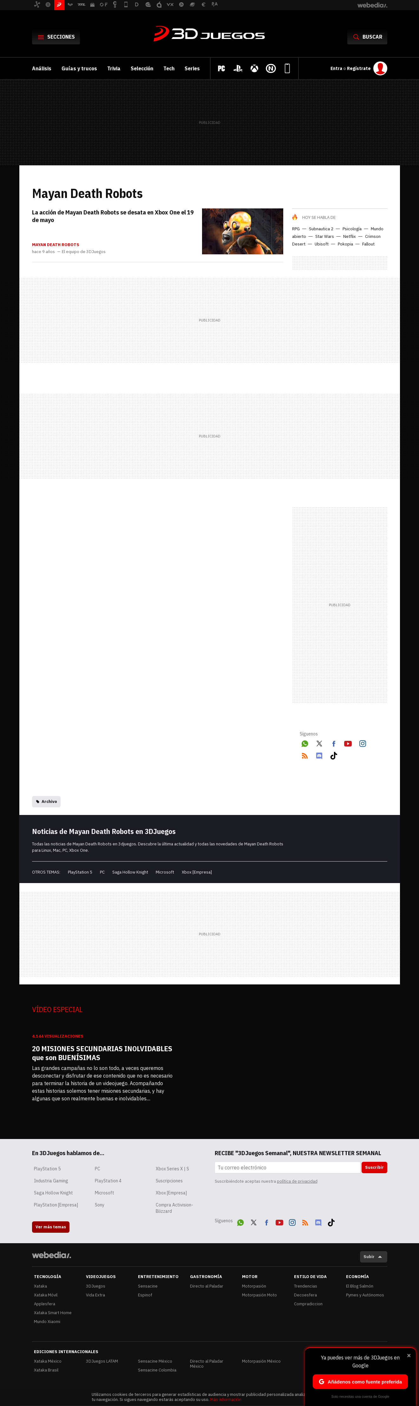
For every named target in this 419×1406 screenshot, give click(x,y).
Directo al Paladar (206, 1286)
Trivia (114, 68)
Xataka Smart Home (53, 1312)
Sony (99, 1205)
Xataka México (48, 1361)
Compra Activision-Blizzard (174, 1208)
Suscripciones (169, 1181)
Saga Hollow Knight (130, 872)
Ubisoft (322, 244)
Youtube (348, 743)
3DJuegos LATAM (102, 1361)
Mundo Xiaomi (47, 1321)
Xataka (40, 1286)
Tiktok (334, 755)
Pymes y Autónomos (365, 1295)
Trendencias (305, 1286)
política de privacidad (297, 1181)
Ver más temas (51, 1227)
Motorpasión (254, 1286)
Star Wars (324, 236)
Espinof (145, 1295)
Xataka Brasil (46, 1370)
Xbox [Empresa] (197, 872)
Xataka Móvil (45, 1295)
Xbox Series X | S (172, 1169)
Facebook (334, 743)
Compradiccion (308, 1304)
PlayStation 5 (80, 872)
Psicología (352, 229)
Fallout (368, 244)
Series (192, 68)
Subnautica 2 (321, 229)
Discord (319, 755)
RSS (305, 755)
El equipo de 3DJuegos (84, 251)
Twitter (319, 743)
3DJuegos (210, 34)
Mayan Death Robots (55, 244)
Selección (142, 68)
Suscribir (374, 1167)
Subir (369, 1256)
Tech (168, 68)
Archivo (49, 801)
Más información (225, 1399)
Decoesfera (305, 1295)
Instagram (362, 743)
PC (102, 872)
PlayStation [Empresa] (56, 1205)
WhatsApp (305, 743)
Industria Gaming (51, 1181)
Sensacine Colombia (157, 1370)
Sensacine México (155, 1361)
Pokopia (345, 244)
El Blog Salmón (359, 1286)
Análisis (41, 68)
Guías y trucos (79, 68)
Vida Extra (95, 1295)
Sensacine (148, 1286)
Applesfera (44, 1304)
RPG (296, 229)
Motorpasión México (261, 1361)
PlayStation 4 (108, 1181)
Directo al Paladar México (206, 1363)
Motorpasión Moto (259, 1295)
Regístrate (359, 68)
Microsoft (165, 872)
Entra (337, 68)
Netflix (349, 236)
